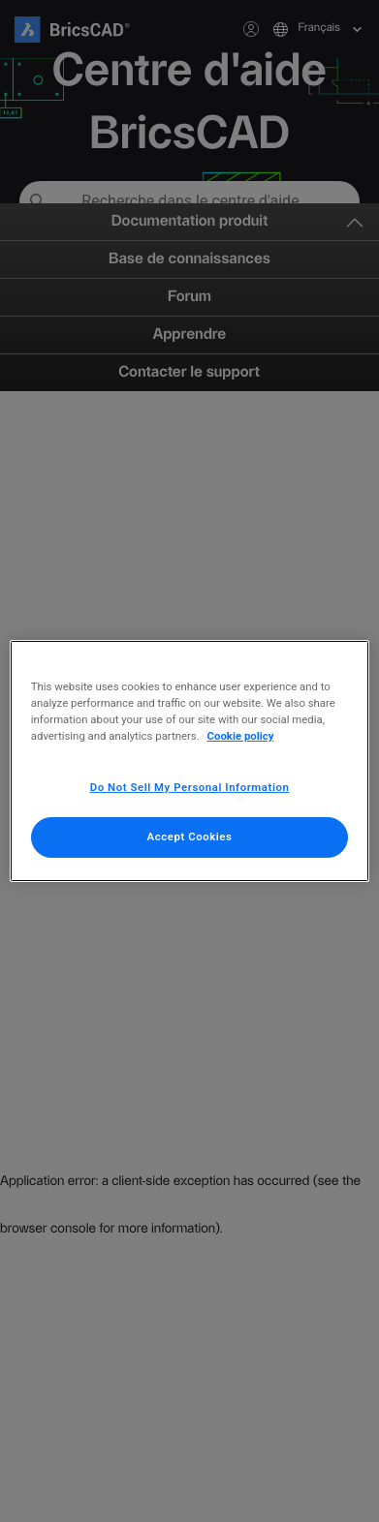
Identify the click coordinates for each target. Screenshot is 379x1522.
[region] (189, 761)
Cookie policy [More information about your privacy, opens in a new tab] (240, 736)
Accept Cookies (190, 836)
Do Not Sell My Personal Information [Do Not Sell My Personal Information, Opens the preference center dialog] (190, 787)
